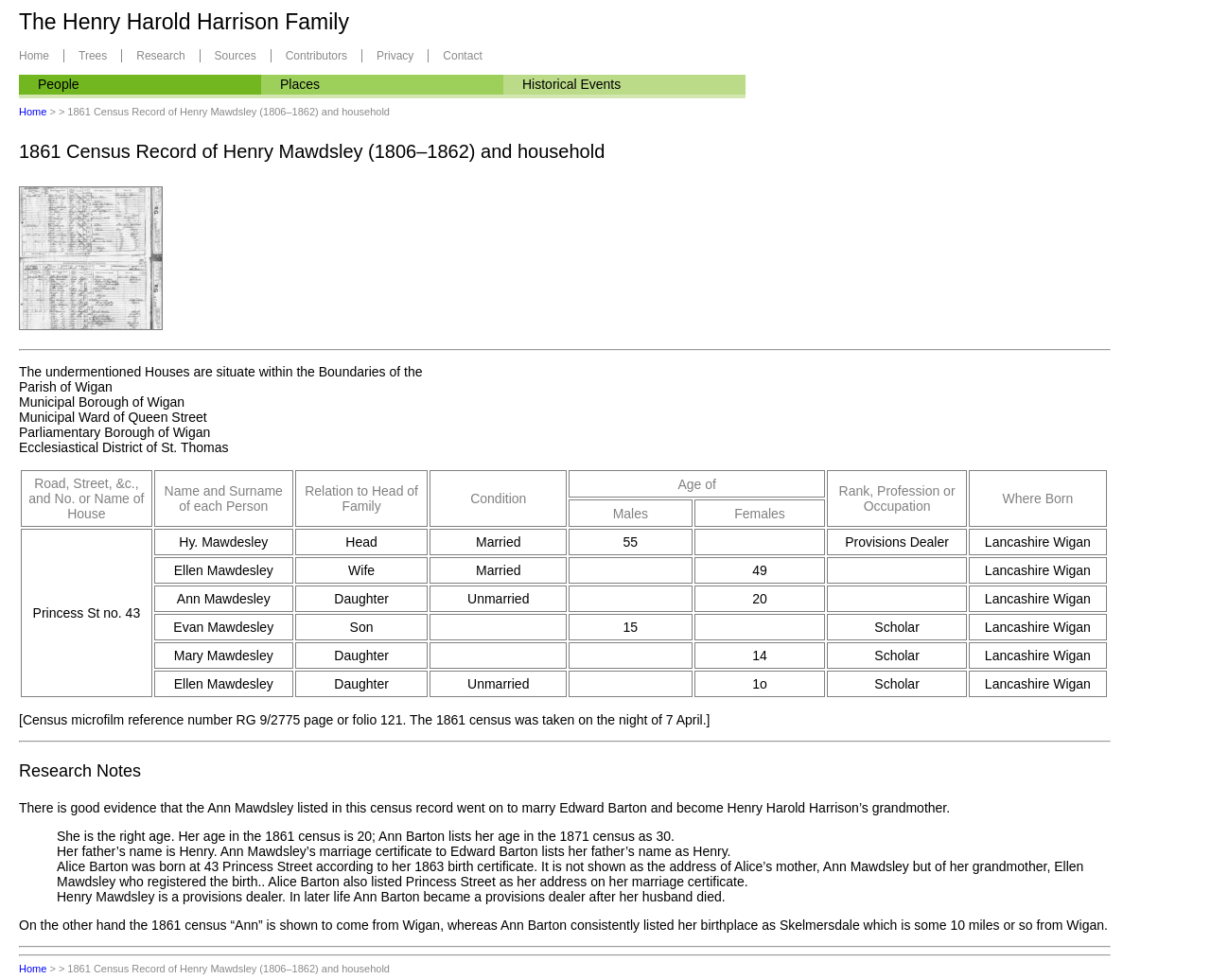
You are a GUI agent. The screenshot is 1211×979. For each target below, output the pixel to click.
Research (160, 55)
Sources (235, 55)
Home (34, 55)
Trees (93, 55)
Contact (462, 55)
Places (300, 84)
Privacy (395, 55)
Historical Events (571, 84)
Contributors (316, 55)
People (58, 84)
